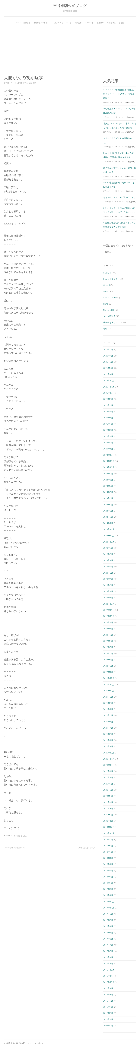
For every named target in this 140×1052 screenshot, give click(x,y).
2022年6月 (108, 641)
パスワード (89, 23)
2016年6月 (108, 1007)
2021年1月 (108, 746)
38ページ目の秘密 (23, 23)
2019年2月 (108, 852)
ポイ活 (121, 23)
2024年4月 (108, 504)
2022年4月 (108, 653)
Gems (106, 291)
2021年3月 (108, 734)
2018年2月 (108, 889)
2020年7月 (108, 783)
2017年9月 (108, 913)
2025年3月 (108, 436)
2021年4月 (108, 727)
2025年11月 (108, 386)
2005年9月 (108, 1025)
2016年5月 (108, 1013)
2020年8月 (108, 777)
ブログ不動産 (109, 316)
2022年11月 (108, 610)
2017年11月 (108, 907)
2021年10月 (108, 690)
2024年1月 (108, 523)
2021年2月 (108, 740)
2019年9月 (108, 839)
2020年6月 (108, 789)
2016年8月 (108, 994)
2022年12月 (108, 603)
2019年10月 (108, 833)
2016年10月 (108, 982)
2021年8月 (108, 703)
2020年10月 (108, 765)
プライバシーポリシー (36, 1043)
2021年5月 (108, 721)
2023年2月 (108, 591)
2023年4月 (108, 579)
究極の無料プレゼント (42, 23)
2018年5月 (108, 870)
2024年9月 (108, 473)
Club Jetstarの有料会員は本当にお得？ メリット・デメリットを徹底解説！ (119, 94)
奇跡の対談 (111, 23)
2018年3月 (108, 883)
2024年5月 (108, 498)
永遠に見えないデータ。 (87, 848)
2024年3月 (108, 510)
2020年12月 (108, 752)
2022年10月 (108, 616)
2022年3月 (108, 659)
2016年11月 (108, 975)
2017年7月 (108, 926)
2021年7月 (108, 709)
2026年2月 (108, 368)
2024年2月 (108, 516)
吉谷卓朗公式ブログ (70, 5)
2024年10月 (108, 467)
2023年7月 (108, 560)
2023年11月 (108, 535)
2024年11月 (108, 461)
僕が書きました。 (21, 836)
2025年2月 (108, 442)
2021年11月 (108, 684)
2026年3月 (108, 361)
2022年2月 (108, 665)
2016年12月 (108, 969)
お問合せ (78, 23)
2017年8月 (108, 920)
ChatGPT (107, 272)
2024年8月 (108, 479)
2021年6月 (108, 715)
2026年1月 (108, 374)
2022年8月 (108, 628)
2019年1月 (108, 858)
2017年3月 (108, 951)
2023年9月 (108, 548)
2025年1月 (108, 448)
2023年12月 (108, 529)
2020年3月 (108, 808)
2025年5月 (108, 424)
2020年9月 (108, 771)
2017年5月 (108, 938)
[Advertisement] (70, 52)
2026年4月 (108, 355)
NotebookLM (109, 310)
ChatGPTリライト (111, 278)
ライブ (69, 23)
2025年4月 (108, 430)
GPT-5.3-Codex (110, 297)
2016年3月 (108, 1019)
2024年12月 (108, 455)
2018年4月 (108, 876)
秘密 (105, 328)
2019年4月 (108, 845)
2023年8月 (108, 554)
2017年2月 (108, 957)
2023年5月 (108, 572)
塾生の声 (100, 23)
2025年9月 (108, 399)
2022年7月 (108, 634)
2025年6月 (108, 417)
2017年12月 (108, 901)
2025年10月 (108, 392)
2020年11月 (108, 758)
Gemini (106, 285)
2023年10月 (108, 541)
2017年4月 (108, 944)
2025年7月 (108, 411)
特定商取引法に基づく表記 (14, 1043)
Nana (105, 303)
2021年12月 (108, 678)
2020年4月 (108, 802)
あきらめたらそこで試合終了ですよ (119, 197)
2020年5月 (108, 796)
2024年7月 (108, 486)
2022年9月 (108, 622)
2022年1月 (108, 672)
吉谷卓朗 (32, 83)
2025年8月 (108, 405)
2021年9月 (108, 696)
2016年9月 (108, 988)
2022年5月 (108, 647)
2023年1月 (108, 597)
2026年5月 (108, 349)
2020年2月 (108, 814)
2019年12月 (108, 827)
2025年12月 (108, 380)
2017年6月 (108, 932)
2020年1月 (108, 820)
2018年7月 (108, 864)
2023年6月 (108, 566)
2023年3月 (108, 585)
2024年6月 (108, 492)
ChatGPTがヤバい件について (14, 848)
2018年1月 (108, 895)
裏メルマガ (58, 23)
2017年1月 (108, 963)
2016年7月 (108, 1000)
